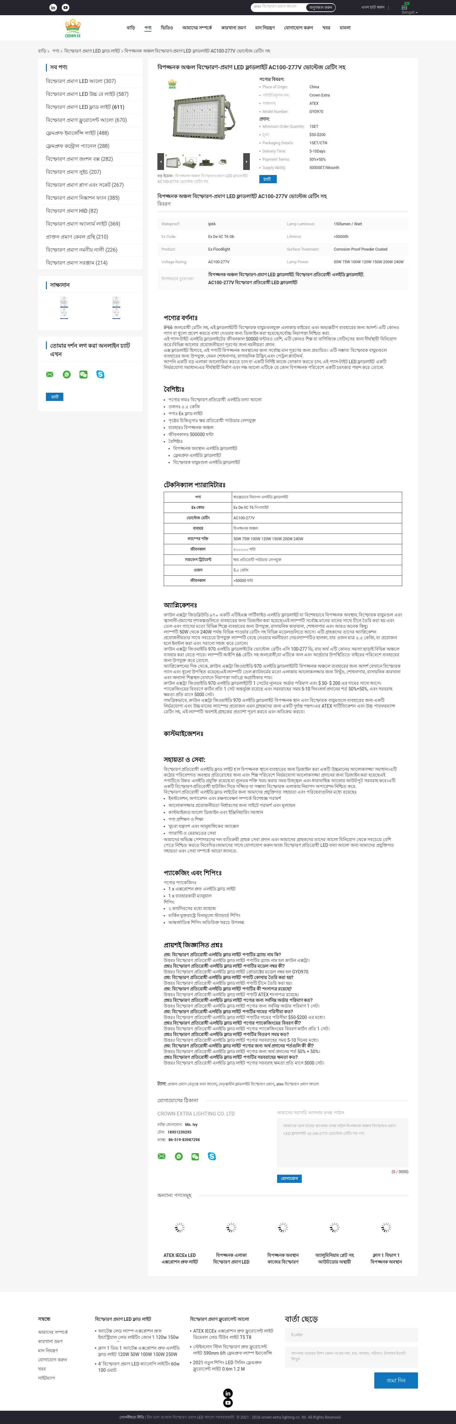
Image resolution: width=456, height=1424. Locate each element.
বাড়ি (131, 27)
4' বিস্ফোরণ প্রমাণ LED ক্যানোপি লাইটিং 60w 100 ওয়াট (139, 1367)
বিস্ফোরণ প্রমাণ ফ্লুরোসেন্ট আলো (80, 120)
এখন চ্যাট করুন (372, 7)
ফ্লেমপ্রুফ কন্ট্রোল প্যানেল (71, 146)
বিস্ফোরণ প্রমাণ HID (66, 211)
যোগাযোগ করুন (298, 27)
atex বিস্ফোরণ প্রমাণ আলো (297, 1084)
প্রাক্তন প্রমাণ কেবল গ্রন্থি (70, 237)
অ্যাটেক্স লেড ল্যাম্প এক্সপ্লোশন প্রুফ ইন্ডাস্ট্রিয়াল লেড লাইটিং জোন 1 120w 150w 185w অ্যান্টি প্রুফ (138, 1335)
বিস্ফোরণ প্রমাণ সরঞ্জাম (70, 263)
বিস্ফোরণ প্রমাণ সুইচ (67, 172)
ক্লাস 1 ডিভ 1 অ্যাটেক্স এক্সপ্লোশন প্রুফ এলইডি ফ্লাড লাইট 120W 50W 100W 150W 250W (139, 1351)
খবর (326, 27)
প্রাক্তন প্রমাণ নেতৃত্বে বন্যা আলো (192, 1084)
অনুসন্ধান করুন (320, 7)
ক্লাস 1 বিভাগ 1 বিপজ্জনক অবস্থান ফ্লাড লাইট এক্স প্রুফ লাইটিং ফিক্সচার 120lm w (386, 1259)
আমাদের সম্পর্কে (197, 27)
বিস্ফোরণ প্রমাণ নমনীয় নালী (75, 250)
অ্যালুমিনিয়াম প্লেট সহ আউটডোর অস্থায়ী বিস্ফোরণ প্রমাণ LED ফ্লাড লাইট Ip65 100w (334, 1259)
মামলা (345, 27)
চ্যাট (266, 179)
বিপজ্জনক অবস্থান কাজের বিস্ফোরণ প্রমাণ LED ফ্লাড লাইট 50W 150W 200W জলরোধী (283, 1259)
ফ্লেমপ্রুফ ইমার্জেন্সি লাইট (71, 133)
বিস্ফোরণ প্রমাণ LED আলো (74, 81)
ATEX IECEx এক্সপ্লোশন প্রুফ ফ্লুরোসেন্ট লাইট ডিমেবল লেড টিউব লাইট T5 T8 (233, 1334)
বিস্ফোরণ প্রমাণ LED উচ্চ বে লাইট (80, 94)
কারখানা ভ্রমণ (233, 27)
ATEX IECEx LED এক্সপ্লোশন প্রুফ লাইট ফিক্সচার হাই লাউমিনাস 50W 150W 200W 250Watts (180, 1259)
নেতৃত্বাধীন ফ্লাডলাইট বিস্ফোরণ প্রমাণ (246, 1084)
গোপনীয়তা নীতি (131, 1417)
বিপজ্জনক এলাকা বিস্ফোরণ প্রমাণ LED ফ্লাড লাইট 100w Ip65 (231, 1259)
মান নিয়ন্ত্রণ (265, 27)
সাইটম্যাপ (46, 1378)
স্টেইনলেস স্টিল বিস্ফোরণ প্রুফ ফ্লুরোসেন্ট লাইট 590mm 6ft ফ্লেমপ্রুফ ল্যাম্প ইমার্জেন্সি (232, 1350)
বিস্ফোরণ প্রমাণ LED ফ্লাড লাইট (92, 50)
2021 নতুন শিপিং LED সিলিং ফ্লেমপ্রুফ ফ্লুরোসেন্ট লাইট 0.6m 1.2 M (227, 1365)
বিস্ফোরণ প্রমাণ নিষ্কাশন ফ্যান (76, 198)
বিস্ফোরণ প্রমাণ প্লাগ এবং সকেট (78, 185)
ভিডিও (167, 27)
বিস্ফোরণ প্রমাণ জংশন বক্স (73, 159)
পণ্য (147, 27)
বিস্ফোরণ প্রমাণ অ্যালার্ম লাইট (76, 224)
